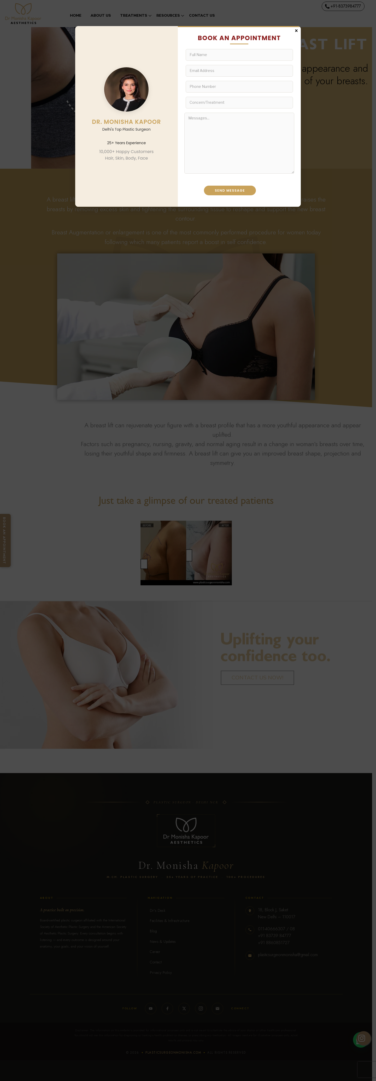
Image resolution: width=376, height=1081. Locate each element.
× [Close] (296, 30)
